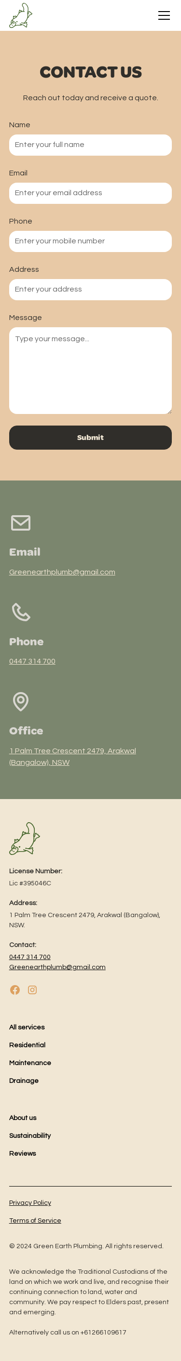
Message (25, 317)
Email (18, 173)
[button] (162, 15)
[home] (20, 15)
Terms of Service (35, 1220)
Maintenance (30, 1063)
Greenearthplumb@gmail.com (62, 572)
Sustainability (30, 1136)
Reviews (22, 1153)
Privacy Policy (30, 1203)
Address (24, 269)
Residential (27, 1045)
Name (19, 125)
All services (26, 1027)
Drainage (24, 1081)
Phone (20, 221)
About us (22, 1118)
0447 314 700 (32, 661)
